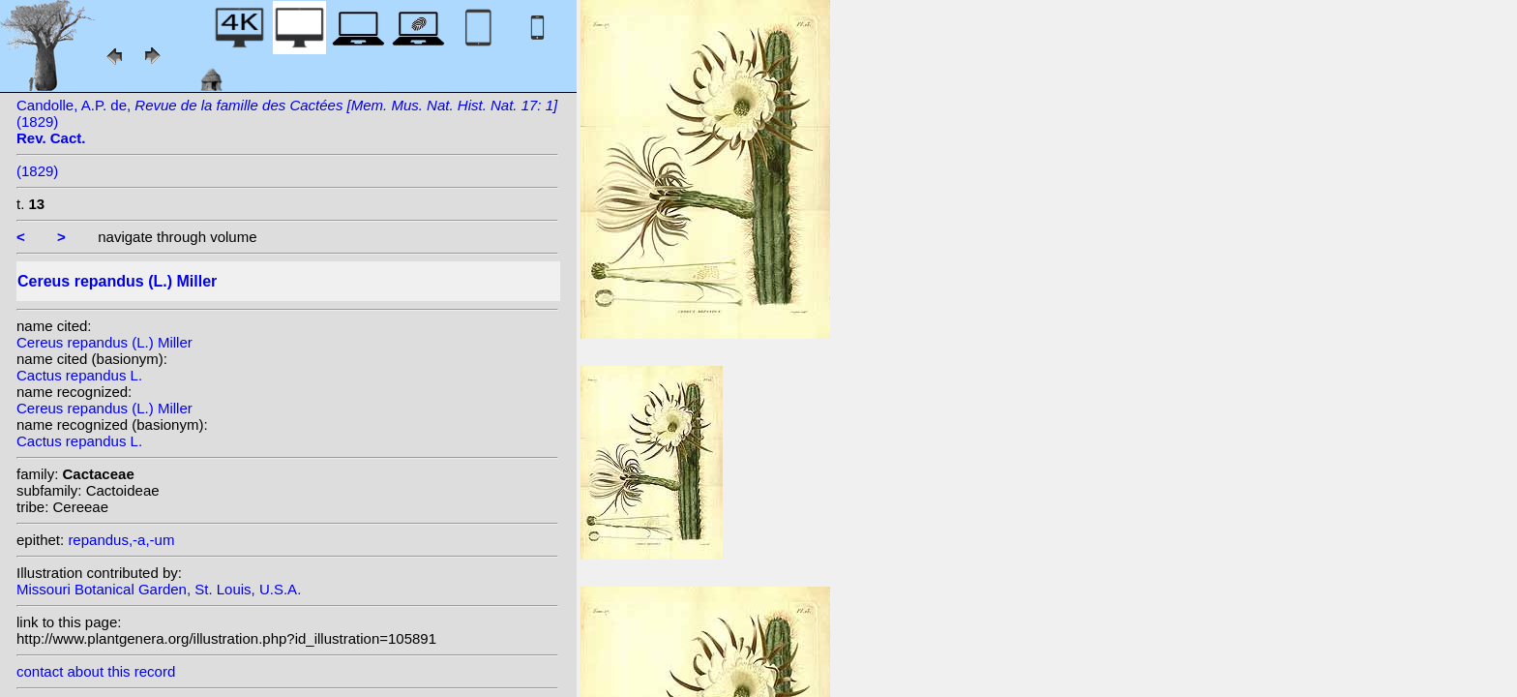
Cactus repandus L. (79, 375)
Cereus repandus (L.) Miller (104, 342)
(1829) (37, 171)
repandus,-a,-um (121, 539)
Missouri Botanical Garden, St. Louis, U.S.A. (158, 589)
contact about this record (95, 671)
